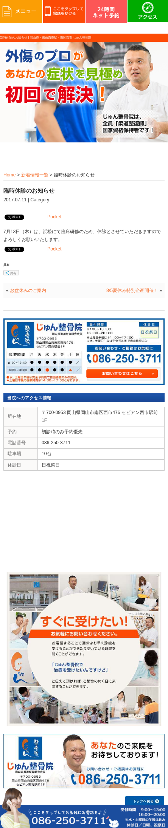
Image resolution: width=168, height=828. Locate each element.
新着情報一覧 (34, 175)
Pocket (54, 216)
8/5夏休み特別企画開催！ (132, 290)
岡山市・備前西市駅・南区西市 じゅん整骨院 (60, 37)
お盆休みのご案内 (28, 290)
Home (9, 175)
